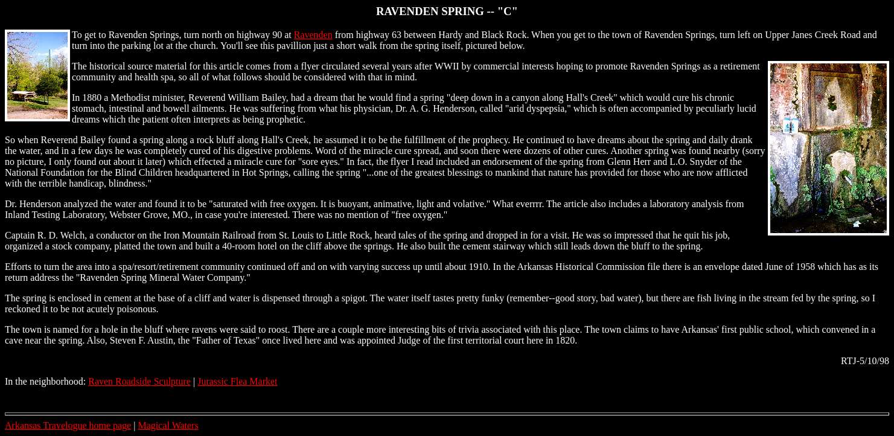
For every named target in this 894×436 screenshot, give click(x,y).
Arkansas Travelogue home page (68, 425)
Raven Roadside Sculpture (139, 381)
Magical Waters (168, 425)
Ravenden (313, 35)
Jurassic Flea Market (237, 381)
